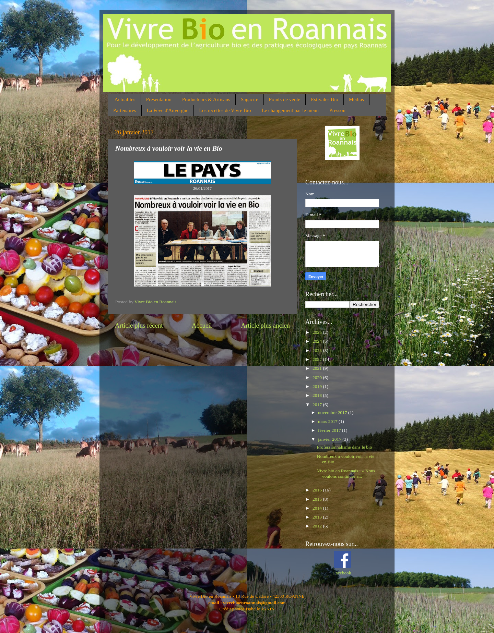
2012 (318, 525)
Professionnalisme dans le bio (344, 447)
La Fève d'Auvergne (168, 110)
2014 (318, 508)
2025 (318, 332)
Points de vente (285, 99)
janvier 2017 (330, 439)
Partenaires (124, 110)
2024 (318, 341)
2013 (318, 517)
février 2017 (330, 430)
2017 (318, 404)
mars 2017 (328, 421)
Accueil (202, 325)
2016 (318, 489)
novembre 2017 (333, 412)
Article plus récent (139, 325)
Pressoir (337, 110)
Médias (356, 99)
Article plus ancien (265, 325)
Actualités (125, 99)
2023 (318, 350)
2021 (318, 368)
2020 (318, 377)
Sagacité (249, 99)
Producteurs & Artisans (206, 99)
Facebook (342, 572)
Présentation (159, 99)
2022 (318, 359)
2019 (318, 386)
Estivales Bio (324, 99)
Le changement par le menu (290, 110)
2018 (318, 395)
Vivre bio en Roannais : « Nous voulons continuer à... (346, 473)
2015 (318, 499)
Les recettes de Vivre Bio (225, 110)
